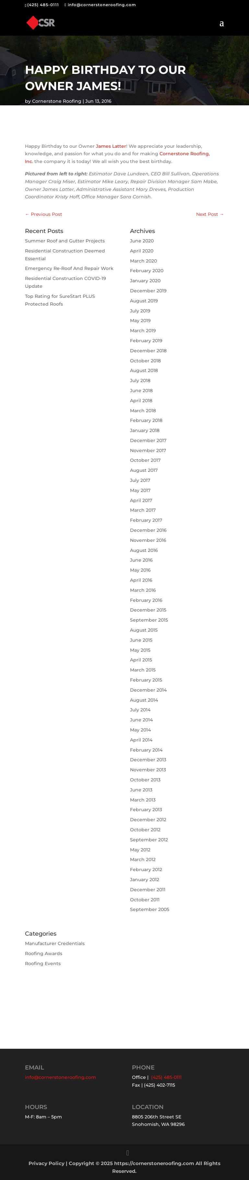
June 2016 (141, 560)
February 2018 (146, 420)
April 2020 (141, 251)
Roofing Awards (43, 953)
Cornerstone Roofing (56, 101)
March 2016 (143, 590)
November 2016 (148, 540)
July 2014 (140, 710)
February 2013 (146, 809)
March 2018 (143, 411)
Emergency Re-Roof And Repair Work (69, 268)
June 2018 (141, 390)
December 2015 (148, 610)
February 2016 (146, 600)
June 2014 (141, 720)
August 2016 (144, 550)
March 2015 (143, 670)
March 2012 (143, 859)
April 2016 (141, 580)
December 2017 (148, 440)
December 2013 (148, 760)
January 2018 (145, 430)
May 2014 (140, 730)
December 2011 (147, 890)
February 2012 (146, 869)
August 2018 (144, 370)
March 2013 (143, 800)
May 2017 (140, 490)
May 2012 (140, 850)
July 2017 (140, 480)
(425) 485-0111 (43, 4)
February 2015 (146, 680)
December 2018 (148, 351)
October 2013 (145, 780)
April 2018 (141, 400)
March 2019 (143, 330)
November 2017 (148, 450)
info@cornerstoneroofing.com (60, 1077)
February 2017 (146, 520)
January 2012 (144, 879)
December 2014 (148, 690)
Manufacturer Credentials (55, 943)
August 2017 (144, 470)
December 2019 (148, 291)
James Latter (111, 146)
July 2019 (140, 311)
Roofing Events (43, 963)
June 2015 (141, 640)
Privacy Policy (47, 1163)
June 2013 (141, 790)
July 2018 (140, 380)
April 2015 (141, 660)
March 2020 (143, 261)
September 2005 (149, 909)
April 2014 (141, 740)
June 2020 (142, 241)
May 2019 (140, 320)
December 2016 (148, 530)
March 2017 (143, 510)
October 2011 (145, 900)
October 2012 (145, 830)
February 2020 (146, 271)
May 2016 (140, 570)
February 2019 (146, 341)
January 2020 (145, 281)
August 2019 (144, 301)
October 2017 (145, 460)
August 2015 (144, 630)
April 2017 (141, 500)
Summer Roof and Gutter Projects (65, 241)
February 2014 (146, 750)
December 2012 (148, 820)
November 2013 (148, 770)
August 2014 (144, 700)
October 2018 (145, 361)
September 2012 (149, 840)
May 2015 (140, 650)
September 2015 (149, 620)
